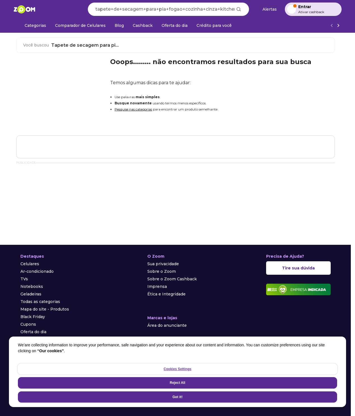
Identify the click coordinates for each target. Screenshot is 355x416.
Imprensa (157, 286)
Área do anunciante (167, 325)
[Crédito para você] (214, 25)
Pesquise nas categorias (133, 109)
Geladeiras (30, 294)
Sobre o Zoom (161, 271)
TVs (24, 278)
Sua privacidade (163, 263)
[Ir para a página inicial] (24, 9)
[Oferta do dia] (174, 25)
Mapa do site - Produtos (44, 309)
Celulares (29, 263)
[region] (177, 372)
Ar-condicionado (37, 271)
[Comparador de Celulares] (80, 25)
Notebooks (31, 286)
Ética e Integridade (166, 294)
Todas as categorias (40, 301)
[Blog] (119, 25)
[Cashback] (142, 25)
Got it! (177, 397)
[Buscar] (238, 9)
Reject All (177, 383)
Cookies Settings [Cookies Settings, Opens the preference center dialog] (177, 369)
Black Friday (32, 316)
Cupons (28, 324)
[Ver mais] (338, 25)
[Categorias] (32, 25)
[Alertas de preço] (267, 9)
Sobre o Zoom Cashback (172, 278)
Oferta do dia (33, 331)
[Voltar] (331, 25)
